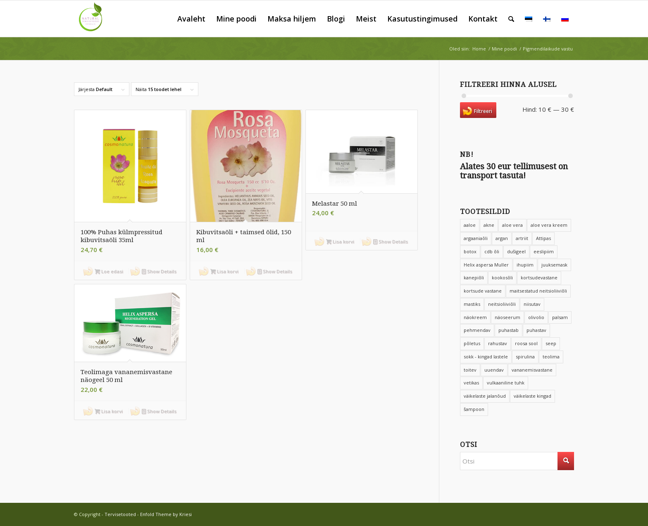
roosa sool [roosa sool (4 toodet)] (526, 343)
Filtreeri (483, 111)
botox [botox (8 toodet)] (470, 251)
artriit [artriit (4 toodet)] (522, 238)
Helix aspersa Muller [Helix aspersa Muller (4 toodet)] (486, 265)
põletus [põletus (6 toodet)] (472, 343)
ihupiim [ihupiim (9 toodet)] (525, 265)
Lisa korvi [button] (224, 271)
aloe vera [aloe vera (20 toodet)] (512, 225)
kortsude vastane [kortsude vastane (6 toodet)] (483, 291)
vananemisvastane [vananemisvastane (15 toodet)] (532, 370)
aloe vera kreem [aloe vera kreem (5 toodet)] (549, 225)
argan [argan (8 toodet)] (502, 238)
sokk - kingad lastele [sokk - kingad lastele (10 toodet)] (486, 356)
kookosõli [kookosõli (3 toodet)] (502, 277)
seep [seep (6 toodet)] (551, 343)
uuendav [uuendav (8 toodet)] (494, 370)
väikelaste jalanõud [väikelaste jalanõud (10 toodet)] (485, 396)
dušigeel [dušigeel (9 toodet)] (516, 251)
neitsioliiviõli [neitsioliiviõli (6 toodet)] (502, 304)
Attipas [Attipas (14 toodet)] (543, 238)
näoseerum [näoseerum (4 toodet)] (507, 317)
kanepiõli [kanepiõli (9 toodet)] (474, 277)
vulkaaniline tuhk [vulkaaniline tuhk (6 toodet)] (505, 382)
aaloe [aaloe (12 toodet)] (470, 225)
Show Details (159, 271)
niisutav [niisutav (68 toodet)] (532, 304)
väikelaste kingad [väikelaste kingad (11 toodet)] (532, 396)
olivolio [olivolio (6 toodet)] (536, 317)
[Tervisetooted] (92, 18)
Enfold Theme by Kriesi (166, 514)
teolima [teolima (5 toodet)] (551, 356)
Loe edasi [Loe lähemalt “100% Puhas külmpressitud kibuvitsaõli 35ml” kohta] (109, 271)
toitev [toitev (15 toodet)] (470, 370)
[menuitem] (191, 18)
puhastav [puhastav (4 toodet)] (536, 330)
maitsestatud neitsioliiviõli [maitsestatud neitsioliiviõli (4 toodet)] (538, 291)
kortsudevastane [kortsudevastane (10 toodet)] (539, 277)
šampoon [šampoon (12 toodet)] (474, 409)
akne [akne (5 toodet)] (489, 225)
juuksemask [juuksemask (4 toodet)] (554, 265)
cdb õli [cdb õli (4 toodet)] (491, 251)
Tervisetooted (120, 514)
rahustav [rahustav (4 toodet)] (497, 343)
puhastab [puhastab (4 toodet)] (508, 330)
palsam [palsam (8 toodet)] (560, 317)
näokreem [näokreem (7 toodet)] (475, 317)
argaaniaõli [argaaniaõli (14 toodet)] (476, 238)
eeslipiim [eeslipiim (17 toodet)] (544, 251)
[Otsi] (511, 18)
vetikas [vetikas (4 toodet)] (471, 382)
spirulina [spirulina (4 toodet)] (525, 356)
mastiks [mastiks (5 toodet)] (472, 304)
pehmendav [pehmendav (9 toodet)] (477, 330)
